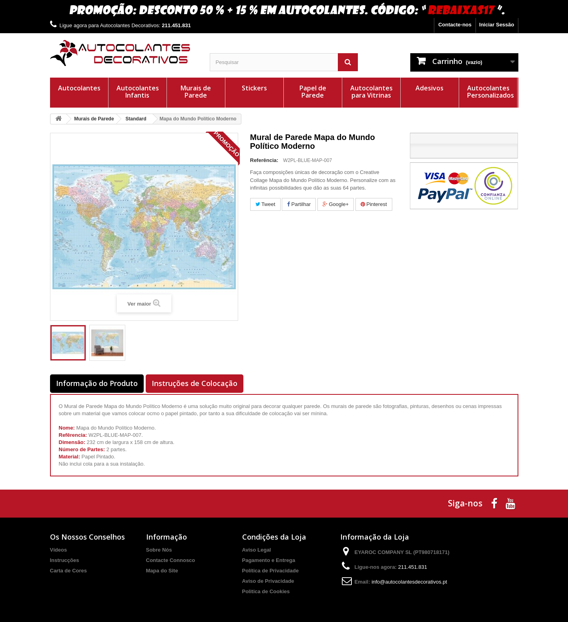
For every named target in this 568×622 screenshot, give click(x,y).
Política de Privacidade (270, 571)
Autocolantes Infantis (137, 92)
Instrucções (64, 560)
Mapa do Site (162, 571)
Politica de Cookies (266, 591)
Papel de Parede (312, 92)
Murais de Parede (196, 92)
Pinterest (374, 204)
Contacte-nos (455, 25)
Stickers (254, 88)
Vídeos (58, 550)
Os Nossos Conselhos (87, 537)
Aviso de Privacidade (268, 581)
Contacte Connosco (170, 560)
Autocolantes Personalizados (490, 92)
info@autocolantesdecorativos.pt (409, 582)
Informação (166, 537)
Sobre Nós (159, 550)
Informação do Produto (97, 383)
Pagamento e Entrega (268, 560)
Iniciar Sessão (496, 25)
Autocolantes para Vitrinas (371, 92)
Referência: (264, 160)
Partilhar (299, 204)
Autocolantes (79, 88)
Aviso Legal (256, 550)
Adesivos (429, 88)
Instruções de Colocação (194, 383)
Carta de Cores (68, 571)
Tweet (265, 204)
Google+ (336, 204)
